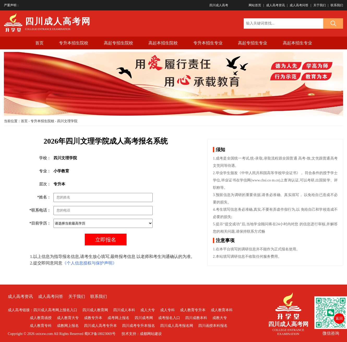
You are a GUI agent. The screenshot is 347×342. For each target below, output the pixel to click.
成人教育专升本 (193, 310)
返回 (339, 318)
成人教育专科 (41, 326)
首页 (39, 43)
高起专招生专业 (252, 43)
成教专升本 (93, 318)
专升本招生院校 (73, 43)
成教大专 (219, 318)
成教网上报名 (68, 326)
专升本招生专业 (208, 43)
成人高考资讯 (275, 5)
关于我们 (319, 5)
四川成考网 (144, 318)
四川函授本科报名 (213, 326)
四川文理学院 (67, 121)
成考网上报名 (118, 318)
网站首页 (255, 5)
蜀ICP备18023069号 (100, 334)
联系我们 (337, 5)
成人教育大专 (68, 318)
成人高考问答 (299, 5)
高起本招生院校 (163, 43)
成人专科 (167, 310)
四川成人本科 (124, 310)
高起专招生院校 (118, 43)
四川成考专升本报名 (138, 326)
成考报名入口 (169, 318)
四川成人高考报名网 (176, 326)
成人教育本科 (222, 310)
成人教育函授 (41, 318)
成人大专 (147, 310)
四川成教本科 (196, 318)
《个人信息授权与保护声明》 (89, 263)
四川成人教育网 (95, 310)
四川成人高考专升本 (100, 326)
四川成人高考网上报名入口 (55, 310)
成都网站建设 (151, 334)
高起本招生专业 (297, 43)
